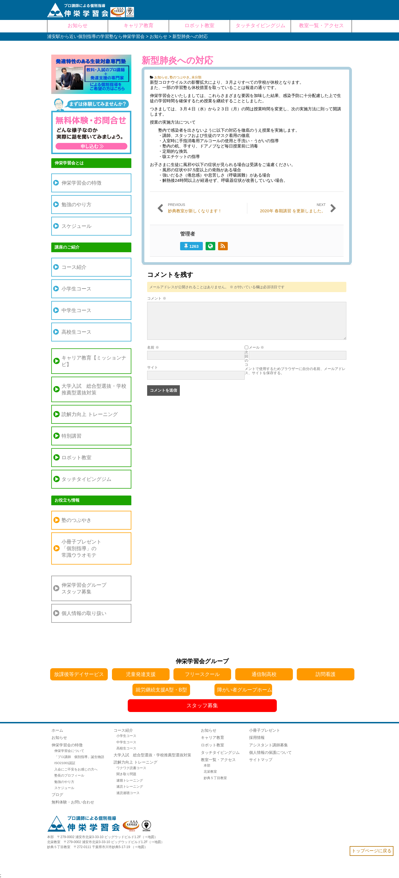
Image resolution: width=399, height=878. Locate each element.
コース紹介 (74, 267)
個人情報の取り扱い (84, 613)
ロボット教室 (76, 457)
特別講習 (71, 436)
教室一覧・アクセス (218, 759)
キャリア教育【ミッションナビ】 (94, 361)
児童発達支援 (141, 674)
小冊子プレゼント (264, 730)
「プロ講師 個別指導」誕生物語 (79, 757)
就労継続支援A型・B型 (161, 690)
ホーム (57, 730)
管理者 (187, 234)
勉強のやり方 (76, 204)
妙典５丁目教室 (215, 778)
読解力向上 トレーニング (90, 414)
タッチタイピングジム (86, 479)
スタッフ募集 (202, 705)
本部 (207, 765)
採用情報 (257, 737)
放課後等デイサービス (79, 674)
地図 (151, 837)
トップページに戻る (372, 850)
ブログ (57, 794)
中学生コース (76, 310)
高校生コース (76, 332)
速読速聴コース (128, 793)
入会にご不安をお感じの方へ (76, 769)
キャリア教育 (212, 737)
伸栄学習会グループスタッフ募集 (84, 588)
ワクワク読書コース (131, 768)
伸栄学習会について (69, 750)
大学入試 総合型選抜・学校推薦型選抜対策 (94, 389)
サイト (152, 367)
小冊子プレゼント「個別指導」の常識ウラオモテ (81, 548)
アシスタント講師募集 (268, 745)
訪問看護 (326, 674)
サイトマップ (260, 759)
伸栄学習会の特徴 (81, 183)
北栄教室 (210, 771)
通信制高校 (264, 674)
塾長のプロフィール (69, 775)
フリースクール (202, 674)
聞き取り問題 (126, 774)
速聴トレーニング (129, 780)
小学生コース (76, 289)
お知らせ (161, 77)
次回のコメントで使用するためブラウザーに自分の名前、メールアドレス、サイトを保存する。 (295, 362)
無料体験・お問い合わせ (73, 802)
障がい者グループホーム (244, 690)
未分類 (196, 77)
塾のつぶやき (180, 77)
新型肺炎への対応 (177, 60)
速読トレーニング (129, 786)
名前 (153, 347)
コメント (156, 298)
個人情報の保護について (270, 752)
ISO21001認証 (65, 763)
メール (256, 347)
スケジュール (76, 226)
